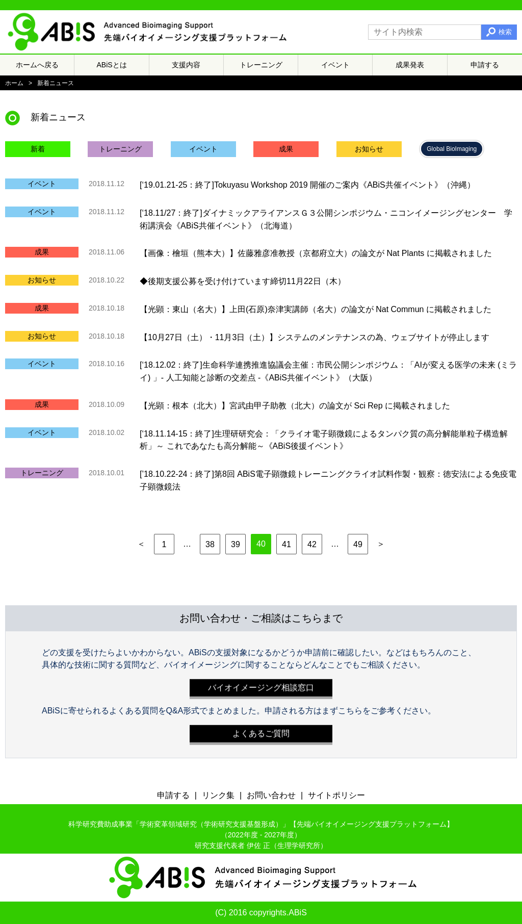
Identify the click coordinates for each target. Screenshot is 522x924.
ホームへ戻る (37, 65)
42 (312, 544)
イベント (335, 65)
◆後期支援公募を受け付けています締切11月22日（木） (243, 281)
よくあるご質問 (261, 731)
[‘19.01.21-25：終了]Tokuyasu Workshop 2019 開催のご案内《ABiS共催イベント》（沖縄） (307, 185)
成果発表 (410, 65)
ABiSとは (112, 65)
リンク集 (218, 795)
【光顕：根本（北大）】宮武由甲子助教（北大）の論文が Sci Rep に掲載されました (295, 405)
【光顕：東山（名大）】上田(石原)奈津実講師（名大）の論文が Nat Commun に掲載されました (315, 309)
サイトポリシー (336, 795)
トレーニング (261, 65)
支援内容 (186, 65)
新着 (38, 149)
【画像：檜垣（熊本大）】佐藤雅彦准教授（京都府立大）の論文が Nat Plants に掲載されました (316, 253)
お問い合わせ (271, 795)
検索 (505, 32)
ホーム (14, 83)
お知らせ (369, 149)
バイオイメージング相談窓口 (261, 685)
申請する (485, 65)
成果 (286, 149)
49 (357, 544)
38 (210, 544)
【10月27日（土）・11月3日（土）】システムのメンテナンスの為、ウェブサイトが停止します (314, 336)
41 (286, 544)
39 (235, 544)
